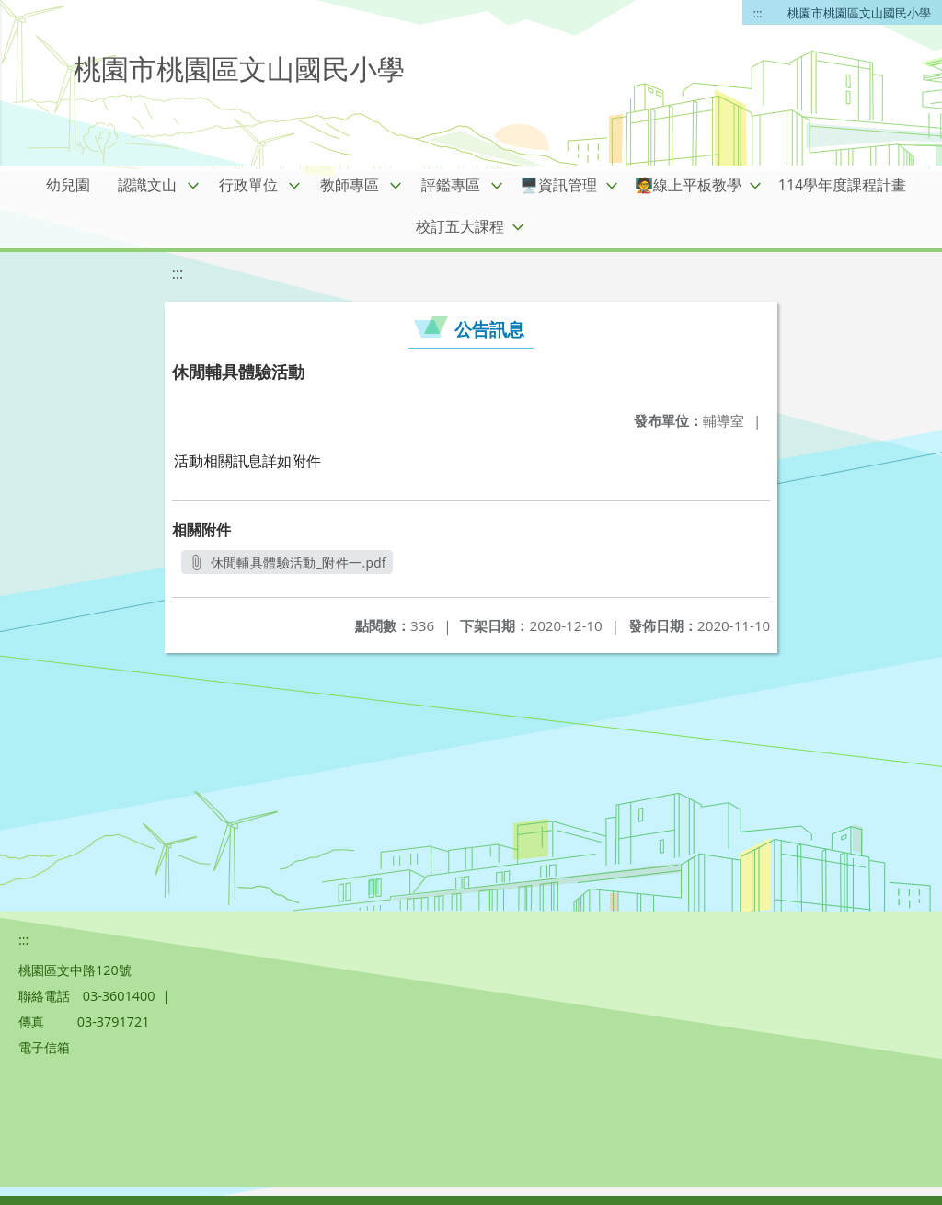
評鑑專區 (450, 185)
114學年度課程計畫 (842, 185)
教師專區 (349, 185)
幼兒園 (68, 185)
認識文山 (147, 185)
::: (758, 13)
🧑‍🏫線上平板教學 (688, 185)
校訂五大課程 (460, 226)
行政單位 (248, 185)
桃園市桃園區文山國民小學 (859, 13)
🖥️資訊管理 (558, 185)
